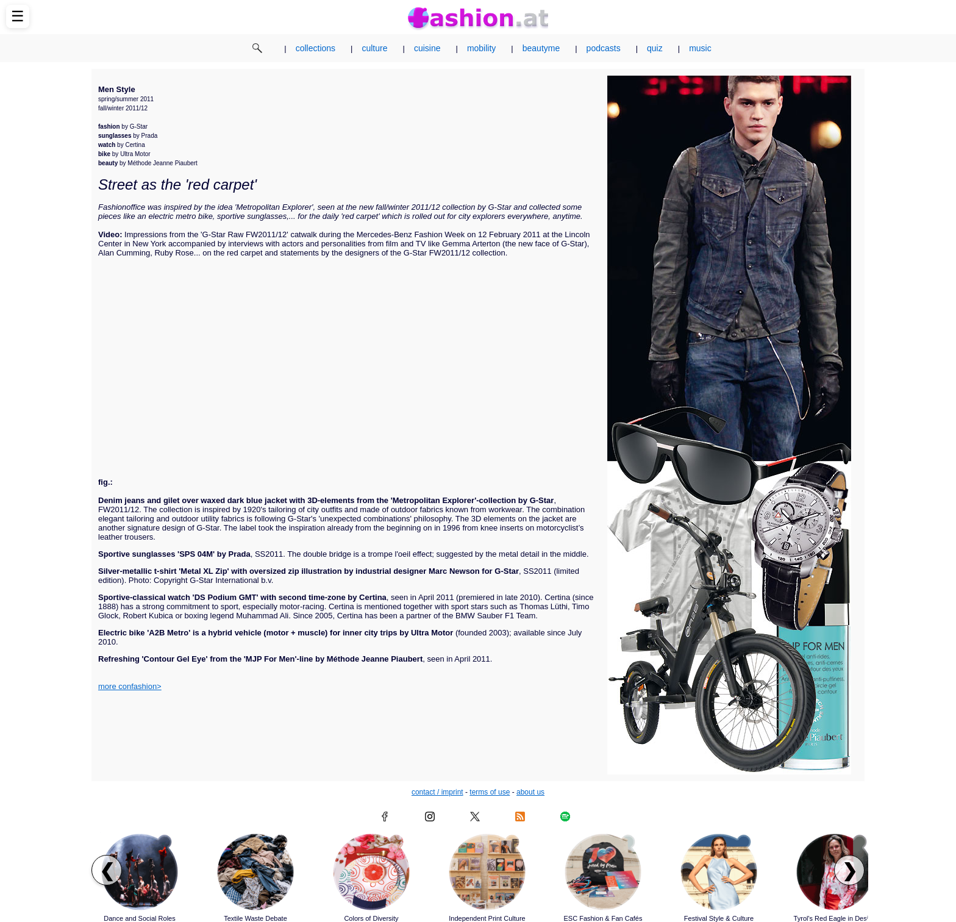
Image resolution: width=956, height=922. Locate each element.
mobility (481, 48)
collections (315, 48)
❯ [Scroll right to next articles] (849, 870)
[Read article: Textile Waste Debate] (255, 872)
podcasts (604, 48)
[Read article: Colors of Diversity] (371, 872)
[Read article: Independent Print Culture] (487, 872)
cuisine (427, 48)
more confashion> (130, 686)
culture (374, 48)
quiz (655, 48)
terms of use (489, 792)
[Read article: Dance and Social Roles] (139, 872)
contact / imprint (437, 792)
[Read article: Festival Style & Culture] (719, 872)
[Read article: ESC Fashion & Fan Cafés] (603, 872)
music (700, 48)
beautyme (541, 48)
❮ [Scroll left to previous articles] (107, 870)
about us (530, 792)
